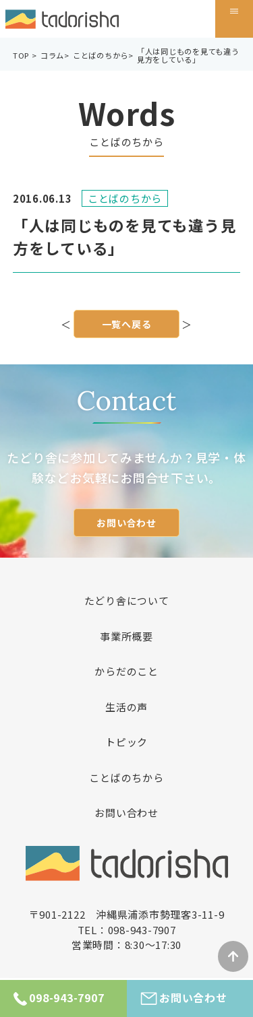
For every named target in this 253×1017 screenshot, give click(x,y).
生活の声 (126, 707)
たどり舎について (126, 600)
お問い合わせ (126, 522)
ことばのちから (126, 778)
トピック (126, 742)
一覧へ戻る (127, 324)
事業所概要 (126, 636)
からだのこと (126, 671)
